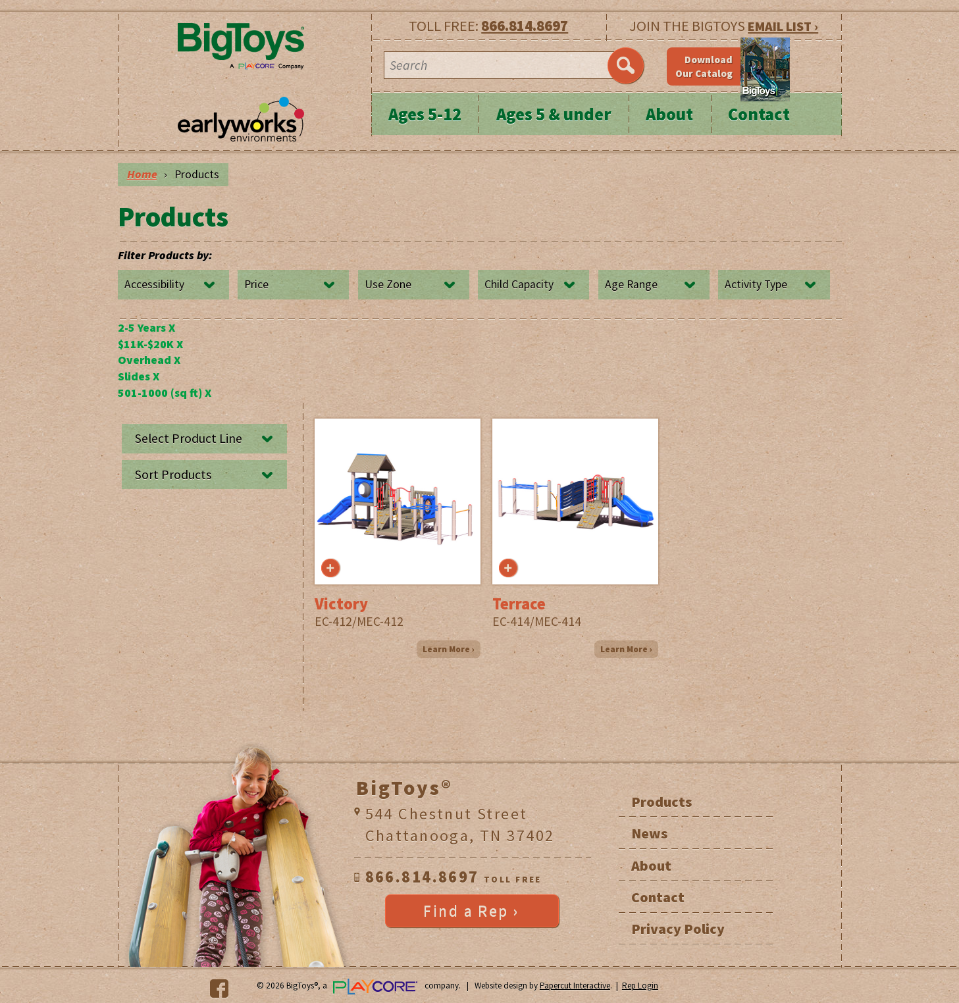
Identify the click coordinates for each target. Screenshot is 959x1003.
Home (142, 174)
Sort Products (173, 474)
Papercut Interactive (575, 985)
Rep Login (640, 985)
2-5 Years (146, 328)
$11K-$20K (150, 344)
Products (661, 801)
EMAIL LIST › (783, 26)
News (649, 833)
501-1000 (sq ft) (164, 393)
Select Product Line (188, 438)
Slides (138, 376)
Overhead (149, 360)
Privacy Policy (678, 928)
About (669, 114)
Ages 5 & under (553, 114)
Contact (759, 114)
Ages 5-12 (424, 114)
